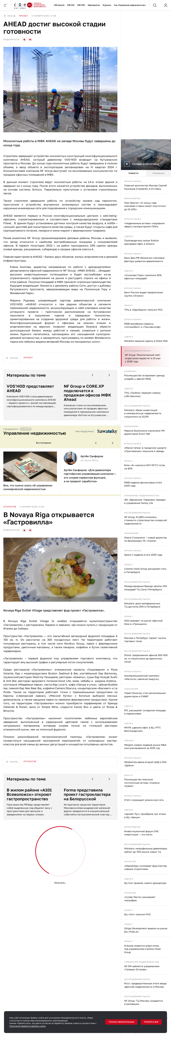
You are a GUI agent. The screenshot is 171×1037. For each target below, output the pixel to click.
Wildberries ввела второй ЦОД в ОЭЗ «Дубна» (145, 764)
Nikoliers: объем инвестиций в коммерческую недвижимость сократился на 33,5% (142, 413)
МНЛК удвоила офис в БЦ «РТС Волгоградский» (142, 729)
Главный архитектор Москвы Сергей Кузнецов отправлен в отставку (145, 187)
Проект (128, 305)
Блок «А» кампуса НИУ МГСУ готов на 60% (144, 467)
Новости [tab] (133, 173)
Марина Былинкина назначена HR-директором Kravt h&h (144, 432)
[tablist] (146, 173)
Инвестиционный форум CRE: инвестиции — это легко (141, 833)
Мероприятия (94, 5)
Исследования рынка (138, 351)
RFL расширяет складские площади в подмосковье (145, 712)
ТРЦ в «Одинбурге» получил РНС (143, 309)
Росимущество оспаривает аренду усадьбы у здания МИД (144, 377)
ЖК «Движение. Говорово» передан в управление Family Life (145, 501)
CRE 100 (70, 5)
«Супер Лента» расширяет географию (139, 899)
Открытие (130, 861)
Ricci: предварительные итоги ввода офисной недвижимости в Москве (145, 985)
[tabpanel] (146, 607)
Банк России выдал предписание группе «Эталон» (143, 294)
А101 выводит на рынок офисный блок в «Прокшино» (143, 622)
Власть (128, 775)
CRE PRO (81, 5)
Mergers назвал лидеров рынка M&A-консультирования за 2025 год (145, 746)
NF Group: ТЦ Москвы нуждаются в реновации (143, 1002)
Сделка (128, 236)
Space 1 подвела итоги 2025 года (143, 554)
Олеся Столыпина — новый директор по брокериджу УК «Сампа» (145, 539)
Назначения (131, 426)
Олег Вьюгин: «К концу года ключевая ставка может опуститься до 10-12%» (145, 206)
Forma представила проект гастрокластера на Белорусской (87, 794)
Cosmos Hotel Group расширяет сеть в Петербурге (145, 570)
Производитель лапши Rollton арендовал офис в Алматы (141, 242)
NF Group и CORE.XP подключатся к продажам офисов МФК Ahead (87, 393)
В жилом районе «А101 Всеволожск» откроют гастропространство (29, 794)
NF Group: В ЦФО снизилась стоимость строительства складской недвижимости (145, 520)
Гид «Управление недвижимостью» (130, 5)
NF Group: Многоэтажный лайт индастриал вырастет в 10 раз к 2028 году (142, 358)
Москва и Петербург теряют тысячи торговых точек (145, 640)
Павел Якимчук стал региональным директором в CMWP (145, 695)
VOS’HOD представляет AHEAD (30, 388)
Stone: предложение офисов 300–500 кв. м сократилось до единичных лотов (146, 658)
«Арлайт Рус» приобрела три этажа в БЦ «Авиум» (145, 815)
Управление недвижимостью (141, 495)
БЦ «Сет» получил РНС (137, 914)
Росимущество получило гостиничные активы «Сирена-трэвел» (142, 782)
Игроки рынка (132, 181)
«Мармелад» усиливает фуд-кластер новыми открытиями (145, 867)
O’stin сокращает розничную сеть (144, 799)
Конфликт (130, 371)
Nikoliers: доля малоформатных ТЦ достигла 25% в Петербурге (142, 605)
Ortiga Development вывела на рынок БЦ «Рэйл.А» (145, 930)
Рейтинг (129, 740)
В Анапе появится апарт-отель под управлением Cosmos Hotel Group (142, 949)
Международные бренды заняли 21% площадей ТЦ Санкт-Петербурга (145, 588)
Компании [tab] (158, 173)
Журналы (107, 5)
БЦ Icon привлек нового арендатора (145, 883)
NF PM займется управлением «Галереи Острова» (141, 968)
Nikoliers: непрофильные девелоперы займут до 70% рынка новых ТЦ (145, 850)
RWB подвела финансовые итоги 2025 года (143, 484)
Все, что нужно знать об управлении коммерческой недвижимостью (27, 487)
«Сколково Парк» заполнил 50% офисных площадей (143, 277)
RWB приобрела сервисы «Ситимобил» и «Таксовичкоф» (142, 325)
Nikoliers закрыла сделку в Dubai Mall (146, 340)
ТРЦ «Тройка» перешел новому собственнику (142, 394)
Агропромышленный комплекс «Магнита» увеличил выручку (141, 677)
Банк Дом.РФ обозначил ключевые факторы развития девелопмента (144, 259)
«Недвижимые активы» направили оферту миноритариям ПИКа (144, 225)
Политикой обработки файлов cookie (27, 1026)
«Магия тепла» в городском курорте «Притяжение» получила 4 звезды (145, 449)
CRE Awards (59, 5)
